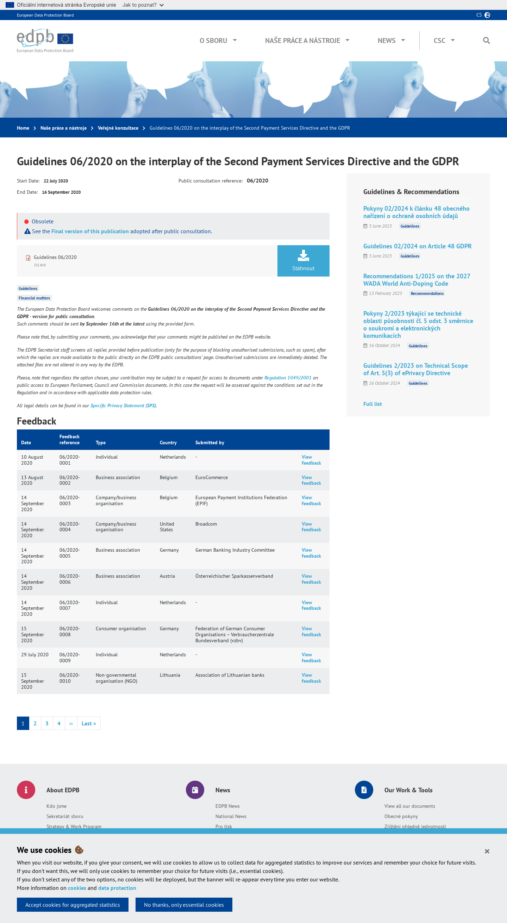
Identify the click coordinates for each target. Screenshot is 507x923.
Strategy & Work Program (73, 826)
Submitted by (209, 442)
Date (26, 442)
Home (23, 128)
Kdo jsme (56, 806)
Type (101, 442)
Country (168, 442)
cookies (77, 887)
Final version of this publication (90, 231)
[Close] (487, 850)
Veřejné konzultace (118, 128)
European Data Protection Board (45, 15)
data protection (117, 887)
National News (230, 816)
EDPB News (227, 806)
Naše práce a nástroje (302, 40)
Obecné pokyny (401, 816)
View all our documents (409, 806)
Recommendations (427, 293)
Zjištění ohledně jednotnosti (415, 826)
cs (479, 15)
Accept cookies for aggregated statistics (72, 904)
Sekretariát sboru (64, 816)
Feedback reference (70, 439)
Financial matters (34, 298)
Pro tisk (223, 826)
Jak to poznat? (143, 5)
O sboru (213, 40)
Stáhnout (303, 261)
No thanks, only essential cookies (184, 904)
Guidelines (28, 288)
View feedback (311, 460)
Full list (372, 403)
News (387, 40)
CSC (439, 40)
